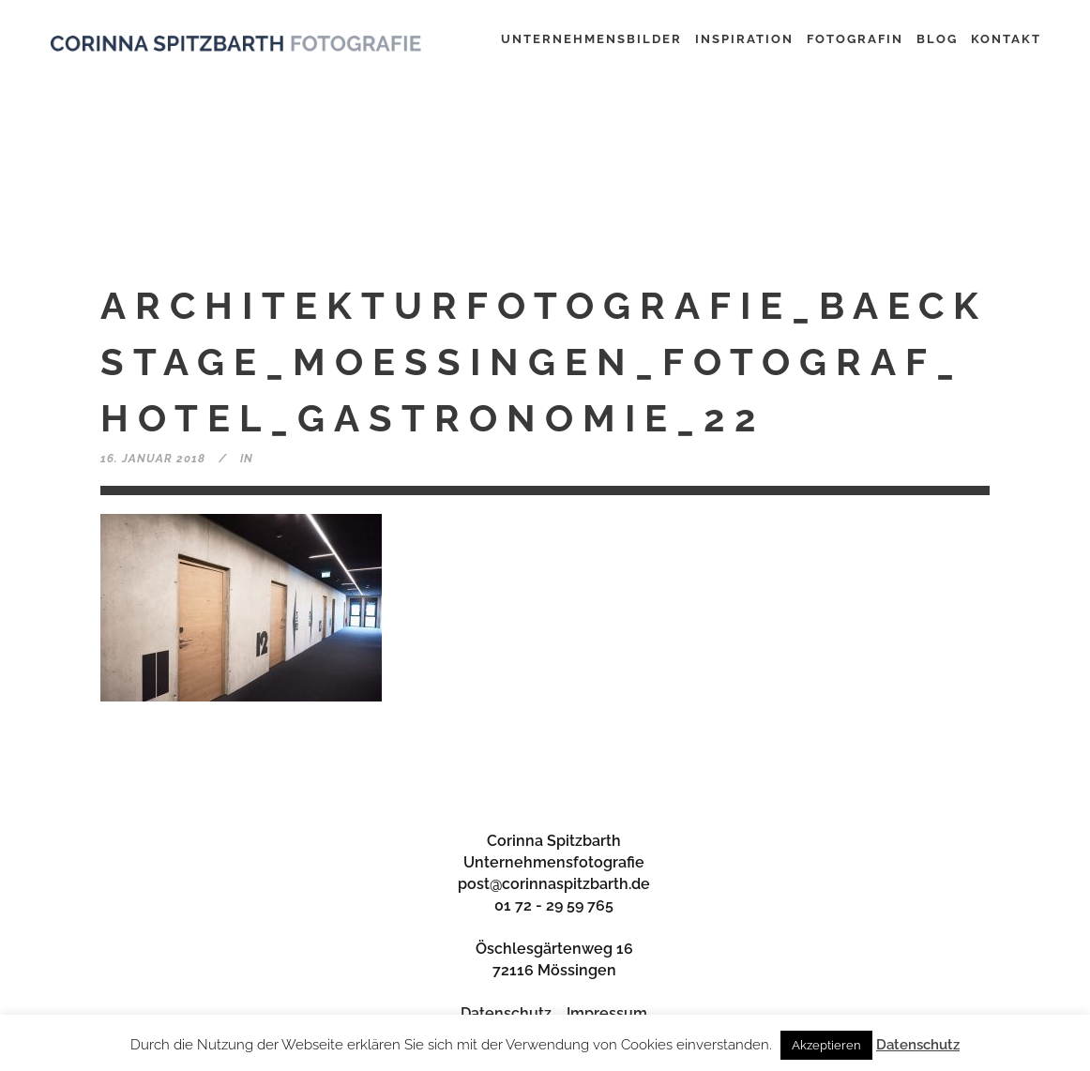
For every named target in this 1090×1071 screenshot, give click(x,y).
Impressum (607, 1013)
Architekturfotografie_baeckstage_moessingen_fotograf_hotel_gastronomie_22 (544, 361)
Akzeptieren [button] (826, 1045)
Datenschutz (506, 1013)
